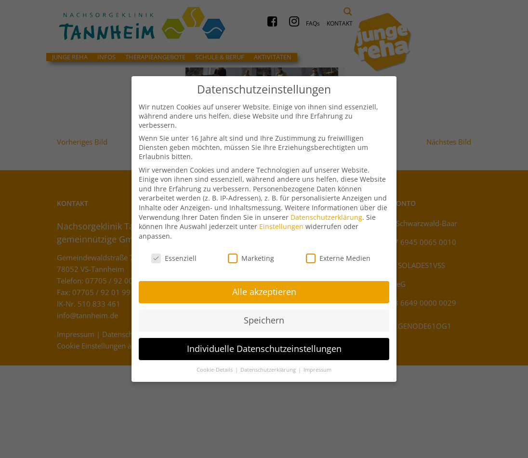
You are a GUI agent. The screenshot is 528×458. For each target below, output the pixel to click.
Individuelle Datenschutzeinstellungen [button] (264, 344)
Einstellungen (281, 222)
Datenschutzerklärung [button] (268, 366)
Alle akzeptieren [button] (264, 288)
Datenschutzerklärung (326, 212)
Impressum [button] (317, 366)
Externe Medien (338, 253)
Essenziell (174, 253)
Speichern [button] (264, 316)
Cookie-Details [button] (215, 366)
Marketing (251, 253)
